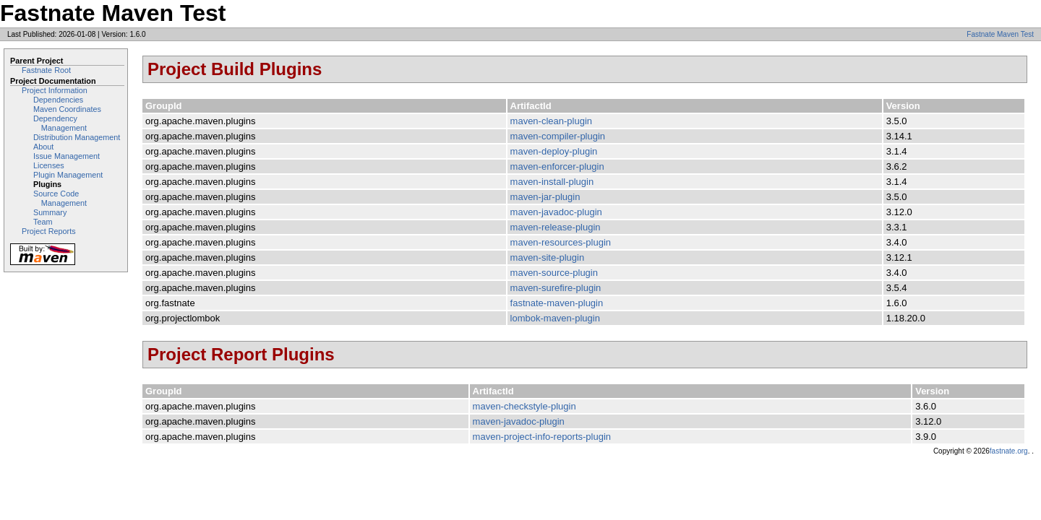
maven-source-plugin (554, 272)
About (43, 146)
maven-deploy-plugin (554, 151)
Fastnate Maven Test (1000, 34)
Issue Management (66, 156)
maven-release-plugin (555, 227)
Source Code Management (60, 198)
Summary (50, 212)
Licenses (48, 165)
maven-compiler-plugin (558, 136)
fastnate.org (1009, 451)
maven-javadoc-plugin (556, 212)
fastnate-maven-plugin (557, 303)
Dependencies (58, 99)
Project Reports (49, 231)
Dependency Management (60, 123)
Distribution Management (76, 137)
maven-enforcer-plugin (557, 166)
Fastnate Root (46, 70)
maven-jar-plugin (545, 196)
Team (42, 221)
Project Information (54, 90)
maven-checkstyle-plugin (524, 406)
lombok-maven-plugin (555, 318)
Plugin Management (68, 174)
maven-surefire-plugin (555, 287)
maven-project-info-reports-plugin (542, 436)
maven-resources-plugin (560, 242)
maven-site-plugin (547, 257)
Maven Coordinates (67, 109)
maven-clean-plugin (551, 121)
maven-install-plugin (552, 181)
